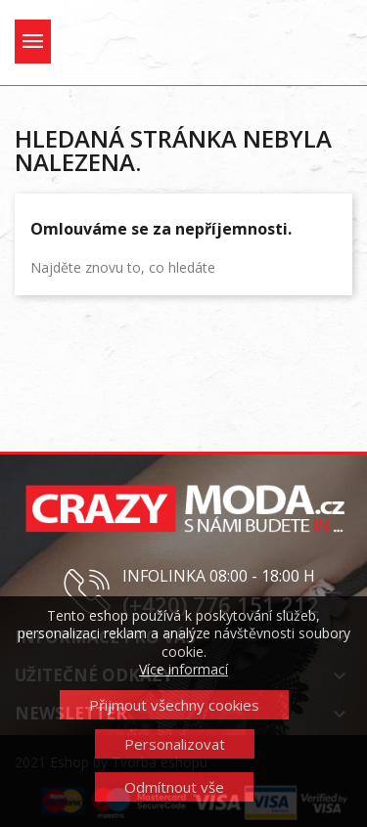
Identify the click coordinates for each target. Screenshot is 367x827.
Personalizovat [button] (174, 744)
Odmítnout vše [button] (174, 787)
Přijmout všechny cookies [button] (174, 705)
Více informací (183, 669)
